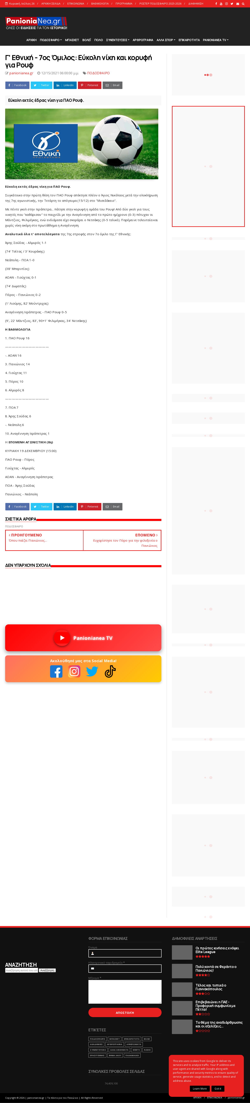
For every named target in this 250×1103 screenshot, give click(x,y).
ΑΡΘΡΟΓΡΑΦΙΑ (143, 40)
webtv (136, 1049)
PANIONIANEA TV (214, 40)
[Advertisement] (170, 22)
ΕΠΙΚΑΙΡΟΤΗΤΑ (189, 40)
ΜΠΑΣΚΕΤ (72, 40)
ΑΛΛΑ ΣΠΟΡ (165, 40)
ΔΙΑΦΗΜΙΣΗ (195, 3)
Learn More (200, 1088)
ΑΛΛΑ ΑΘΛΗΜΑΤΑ (119, 1049)
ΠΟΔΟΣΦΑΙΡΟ (50, 40)
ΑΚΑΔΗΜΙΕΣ (96, 1044)
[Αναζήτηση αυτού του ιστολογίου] (21, 970)
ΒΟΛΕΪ (86, 40)
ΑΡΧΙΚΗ (31, 40)
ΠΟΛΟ (98, 40)
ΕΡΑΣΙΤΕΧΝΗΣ (97, 1055)
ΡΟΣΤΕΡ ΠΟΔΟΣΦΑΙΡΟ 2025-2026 (160, 3)
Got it (218, 1088)
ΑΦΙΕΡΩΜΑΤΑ (134, 1044)
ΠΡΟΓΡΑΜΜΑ (124, 3)
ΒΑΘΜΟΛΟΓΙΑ (100, 3)
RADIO (147, 1049)
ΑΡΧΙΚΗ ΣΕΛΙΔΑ (50, 3)
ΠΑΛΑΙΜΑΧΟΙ (132, 1055)
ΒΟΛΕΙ (147, 1039)
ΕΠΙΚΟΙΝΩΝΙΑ (75, 3)
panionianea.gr (236, 1097)
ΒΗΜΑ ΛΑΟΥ (115, 1055)
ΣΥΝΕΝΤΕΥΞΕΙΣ (116, 40)
